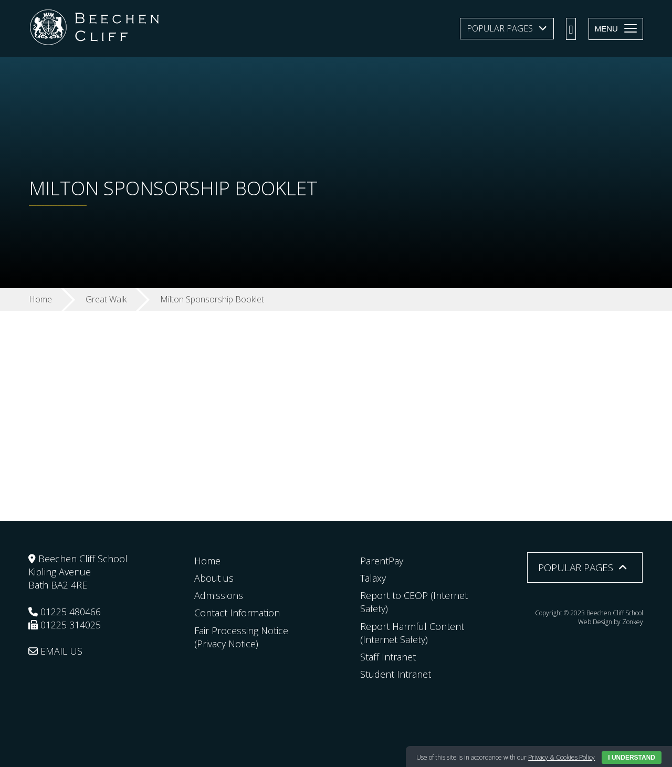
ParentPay (381, 560)
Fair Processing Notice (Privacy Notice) (241, 637)
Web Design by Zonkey (610, 621)
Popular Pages (500, 28)
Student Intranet (395, 674)
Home (207, 560)
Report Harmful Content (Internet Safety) (412, 633)
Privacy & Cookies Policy (561, 757)
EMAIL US (55, 651)
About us (214, 578)
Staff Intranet (388, 656)
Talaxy (373, 578)
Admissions (218, 595)
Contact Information (237, 612)
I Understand (631, 757)
